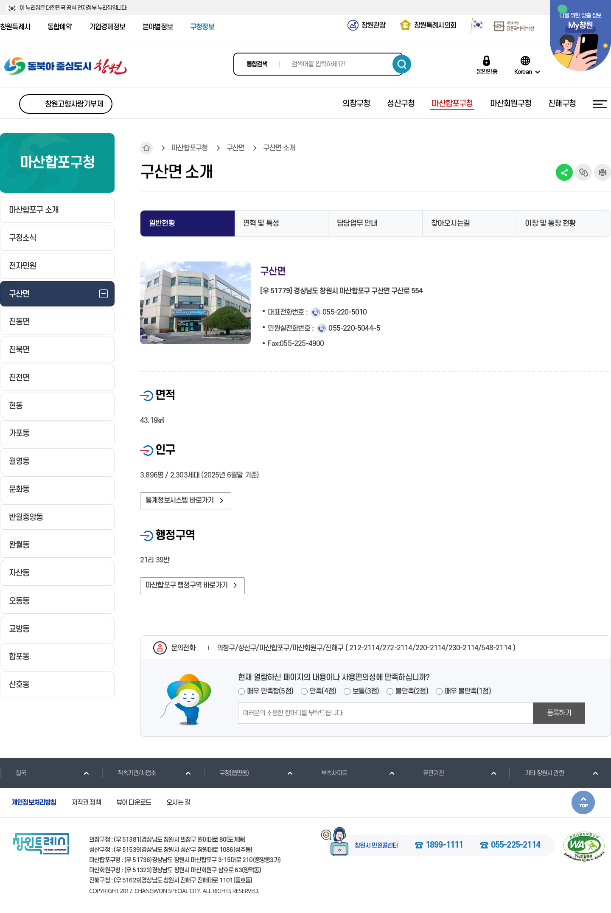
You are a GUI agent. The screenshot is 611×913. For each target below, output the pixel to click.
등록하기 (559, 713)
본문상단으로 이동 (583, 802)
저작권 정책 (86, 802)
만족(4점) (323, 691)
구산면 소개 (279, 148)
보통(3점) (366, 691)
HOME (146, 148)
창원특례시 (15, 27)
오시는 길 (178, 802)
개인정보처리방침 (33, 802)
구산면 (236, 148)
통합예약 (60, 27)
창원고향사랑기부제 (74, 104)
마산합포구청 (189, 148)
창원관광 (374, 25)
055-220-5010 (344, 312)
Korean (523, 71)
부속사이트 (326, 773)
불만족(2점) (411, 691)
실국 (13, 773)
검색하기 (401, 64)
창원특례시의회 (435, 25)
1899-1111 (444, 845)
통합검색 (257, 64)
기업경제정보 (107, 27)
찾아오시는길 (450, 223)
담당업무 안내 (357, 223)
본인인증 (486, 71)
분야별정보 (158, 27)
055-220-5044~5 (354, 328)
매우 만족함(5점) (270, 691)
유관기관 (425, 773)
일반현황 (162, 223)
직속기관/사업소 (129, 773)
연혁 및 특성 (261, 223)
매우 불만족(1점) (468, 691)
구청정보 (202, 27)
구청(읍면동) (226, 773)
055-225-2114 (515, 845)
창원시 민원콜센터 (376, 846)
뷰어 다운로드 (133, 802)
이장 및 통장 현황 (550, 223)
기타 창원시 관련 (536, 773)
